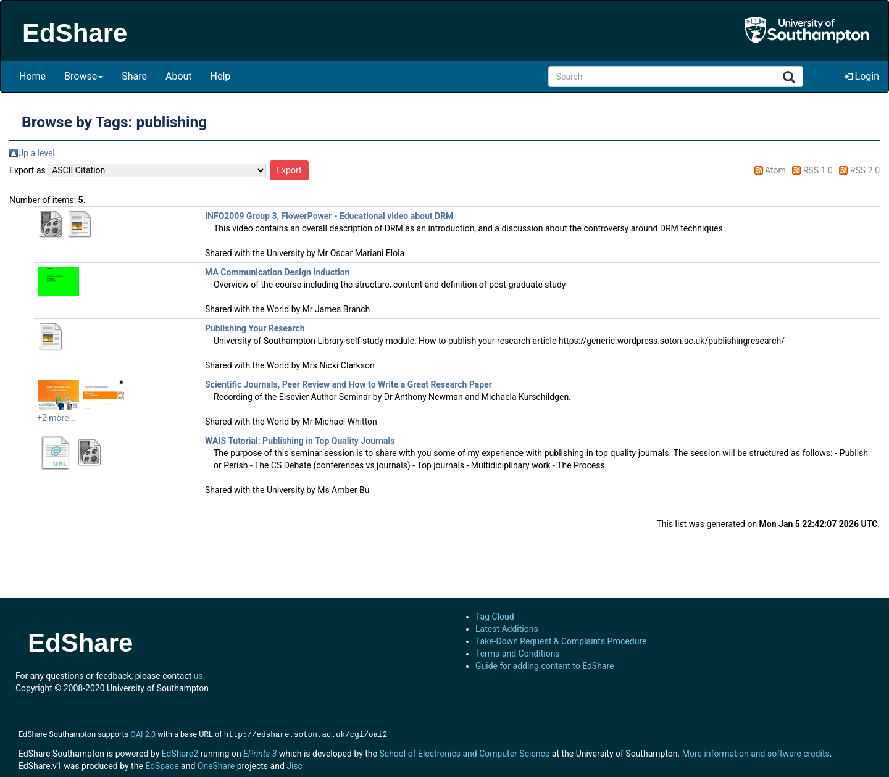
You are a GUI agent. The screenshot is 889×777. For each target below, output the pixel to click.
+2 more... (56, 418)
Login (862, 76)
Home (32, 76)
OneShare (216, 765)
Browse (83, 76)
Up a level (36, 153)
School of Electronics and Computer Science (464, 752)
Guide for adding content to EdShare (544, 666)
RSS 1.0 (818, 170)
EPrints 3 (260, 752)
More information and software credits (756, 752)
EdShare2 (180, 752)
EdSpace (161, 765)
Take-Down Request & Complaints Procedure (560, 641)
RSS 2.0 (865, 170)
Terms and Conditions (517, 654)
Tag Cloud (494, 616)
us (198, 676)
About (178, 76)
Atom (775, 170)
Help (221, 76)
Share (134, 76)
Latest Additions (506, 629)
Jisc (294, 765)
